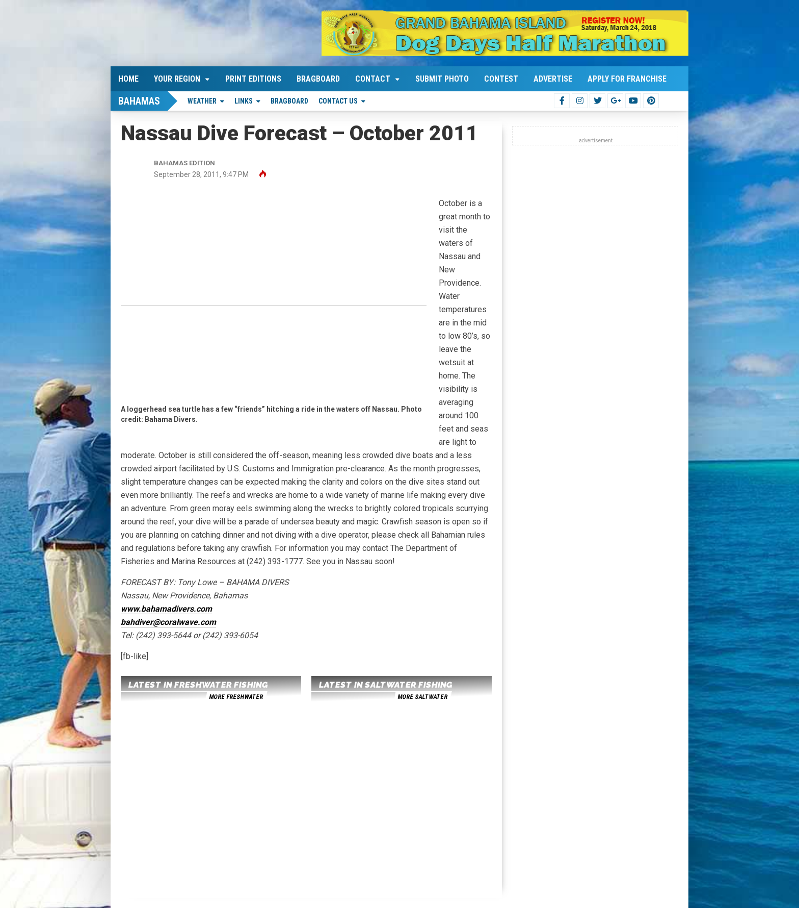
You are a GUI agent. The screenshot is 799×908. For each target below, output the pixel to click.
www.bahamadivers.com (166, 609)
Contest (501, 79)
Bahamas (139, 101)
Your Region (177, 79)
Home (128, 79)
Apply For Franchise (627, 79)
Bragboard (318, 79)
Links (243, 101)
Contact (372, 79)
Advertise (553, 79)
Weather (202, 101)
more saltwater (422, 696)
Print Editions (253, 79)
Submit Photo (442, 79)
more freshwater (235, 696)
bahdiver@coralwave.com (168, 622)
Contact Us (338, 101)
